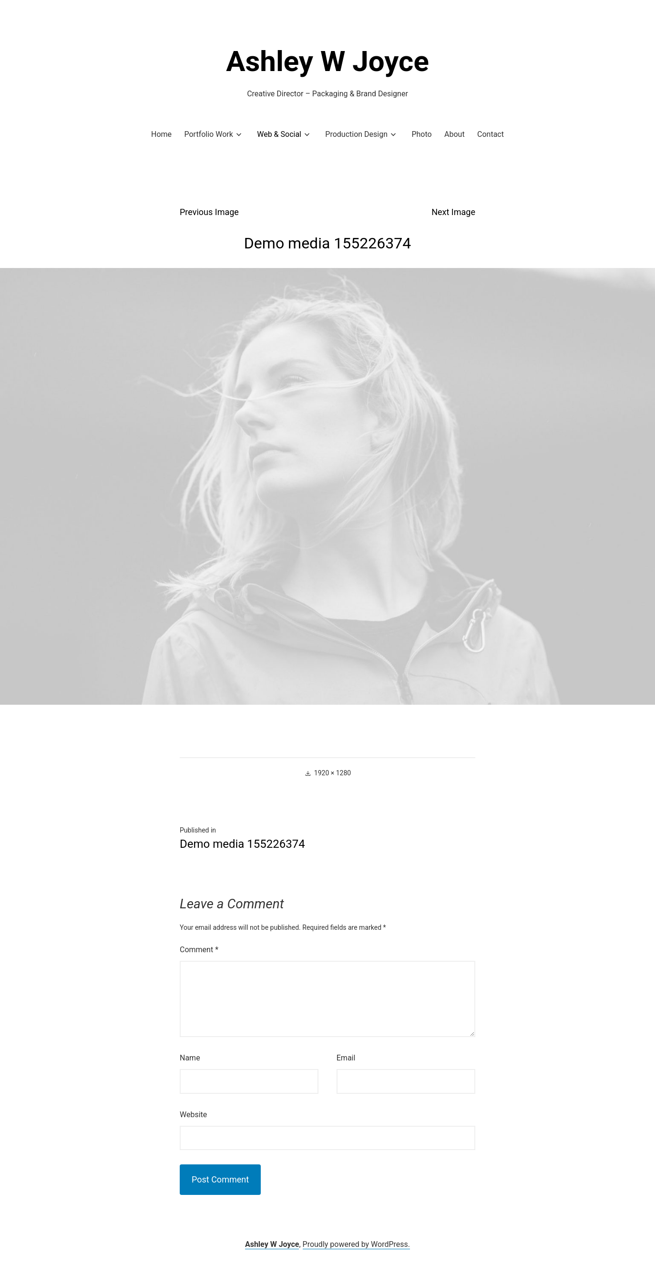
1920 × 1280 (332, 773)
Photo (421, 134)
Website (193, 1114)
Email (346, 1057)
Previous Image (209, 212)
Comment (199, 949)
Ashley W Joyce (327, 61)
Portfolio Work (208, 134)
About (454, 134)
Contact (490, 134)
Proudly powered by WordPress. (356, 1244)
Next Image (453, 212)
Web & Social (279, 134)
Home (161, 134)
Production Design (356, 134)
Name (190, 1057)
